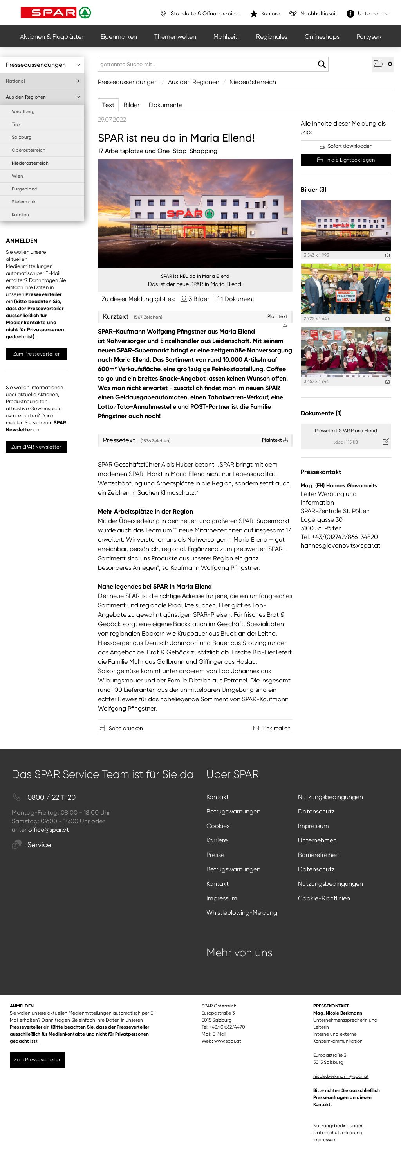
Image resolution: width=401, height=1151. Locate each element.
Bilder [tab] (131, 105)
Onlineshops (322, 36)
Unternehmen (317, 840)
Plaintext (275, 440)
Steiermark (24, 202)
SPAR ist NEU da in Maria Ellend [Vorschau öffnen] (195, 276)
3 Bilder (199, 299)
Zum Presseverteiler (36, 354)
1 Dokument (238, 299)
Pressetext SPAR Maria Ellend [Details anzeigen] (346, 430)
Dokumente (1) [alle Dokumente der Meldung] (321, 413)
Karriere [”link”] (265, 14)
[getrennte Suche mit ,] (213, 64)
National (43, 81)
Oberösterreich (28, 150)
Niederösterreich (30, 163)
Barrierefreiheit (318, 854)
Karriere (217, 840)
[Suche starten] (322, 64)
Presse (215, 854)
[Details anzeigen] (387, 255)
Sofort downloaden (346, 146)
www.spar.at (227, 1041)
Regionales (271, 36)
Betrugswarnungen (233, 811)
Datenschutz (316, 811)
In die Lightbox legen (346, 160)
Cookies (217, 826)
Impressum (313, 826)
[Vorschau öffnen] (195, 213)
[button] (383, 64)
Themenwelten (175, 36)
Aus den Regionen (43, 97)
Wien (17, 176)
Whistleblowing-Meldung (241, 912)
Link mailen (276, 728)
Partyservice (374, 36)
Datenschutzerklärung (338, 1132)
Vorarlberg (23, 111)
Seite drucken (126, 728)
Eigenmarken (119, 36)
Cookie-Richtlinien (324, 898)
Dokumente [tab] (165, 105)
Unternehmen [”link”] (369, 14)
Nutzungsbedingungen (330, 797)
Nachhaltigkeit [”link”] (313, 14)
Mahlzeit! (226, 36)
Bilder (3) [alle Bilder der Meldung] (314, 189)
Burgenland (25, 189)
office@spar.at (48, 829)
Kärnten (20, 214)
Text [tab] (108, 105)
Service (31, 845)
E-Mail (219, 1034)
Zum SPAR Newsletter (36, 447)
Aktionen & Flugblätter (51, 36)
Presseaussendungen (43, 64)
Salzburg (22, 137)
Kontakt (217, 797)
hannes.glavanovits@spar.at (340, 545)
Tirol (16, 124)
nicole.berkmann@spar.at (341, 1076)
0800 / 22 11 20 (44, 798)
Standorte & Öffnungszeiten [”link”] (199, 14)
